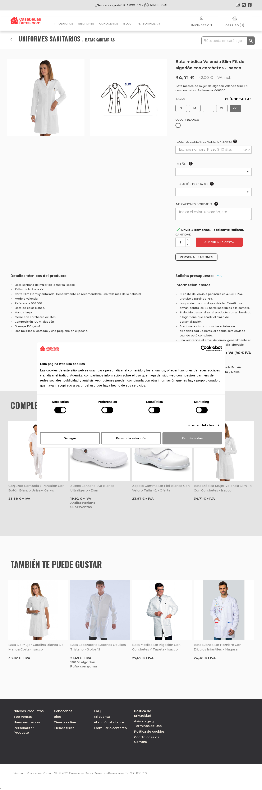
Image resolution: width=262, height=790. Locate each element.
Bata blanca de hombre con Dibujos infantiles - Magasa (217, 647)
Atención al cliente (109, 722)
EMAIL (220, 276)
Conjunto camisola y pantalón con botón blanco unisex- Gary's (36, 488)
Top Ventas (23, 717)
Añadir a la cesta (219, 242)
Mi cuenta (102, 717)
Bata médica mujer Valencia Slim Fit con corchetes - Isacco (223, 488)
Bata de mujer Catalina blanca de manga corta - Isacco (36, 647)
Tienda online (65, 722)
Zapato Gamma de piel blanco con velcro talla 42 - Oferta (161, 488)
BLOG (127, 23)
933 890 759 (149, 773)
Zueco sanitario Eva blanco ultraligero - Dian (92, 488)
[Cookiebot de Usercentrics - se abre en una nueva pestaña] (203, 348)
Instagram (237, 5)
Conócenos (108, 23)
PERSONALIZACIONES (196, 257)
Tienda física (64, 728)
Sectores (86, 23)
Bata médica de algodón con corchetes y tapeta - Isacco (156, 647)
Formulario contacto (110, 728)
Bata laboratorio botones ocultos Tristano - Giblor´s (98, 647)
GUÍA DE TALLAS (238, 99)
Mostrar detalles (201, 425)
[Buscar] (228, 40)
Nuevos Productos (28, 711)
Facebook (250, 5)
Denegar (70, 438)
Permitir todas (192, 438)
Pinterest (243, 5)
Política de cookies (149, 731)
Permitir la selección (131, 438)
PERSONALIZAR (148, 23)
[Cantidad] (180, 242)
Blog (57, 717)
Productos (63, 23)
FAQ (97, 711)
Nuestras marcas (27, 722)
